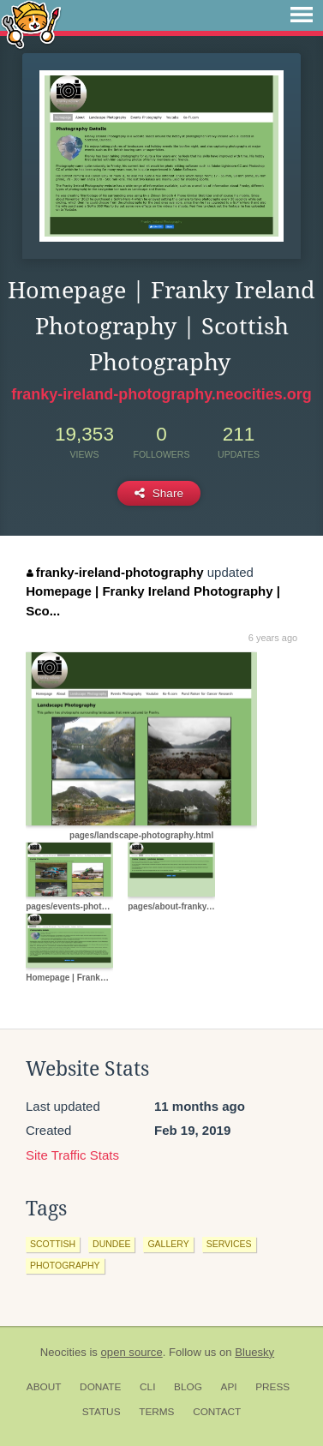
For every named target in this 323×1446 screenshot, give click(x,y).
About (44, 1387)
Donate (100, 1387)
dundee (111, 1244)
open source (132, 1352)
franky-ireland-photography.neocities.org (161, 394)
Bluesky (254, 1352)
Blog (188, 1387)
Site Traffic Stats (72, 1155)
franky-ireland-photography (115, 572)
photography (65, 1265)
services (229, 1244)
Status (101, 1412)
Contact (217, 1412)
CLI (147, 1387)
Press (272, 1387)
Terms (156, 1412)
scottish (52, 1244)
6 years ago (272, 638)
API (229, 1387)
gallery (167, 1244)
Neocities (63, 1352)
